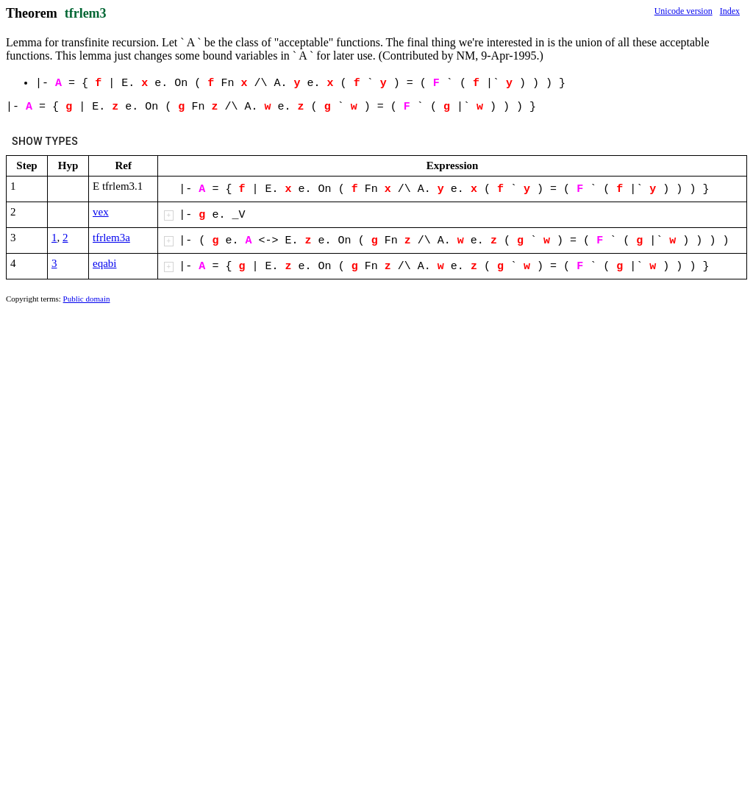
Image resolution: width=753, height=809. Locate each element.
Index (730, 11)
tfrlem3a (111, 237)
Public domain (86, 298)
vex (101, 212)
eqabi (104, 263)
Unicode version (683, 11)
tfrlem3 (86, 13)
